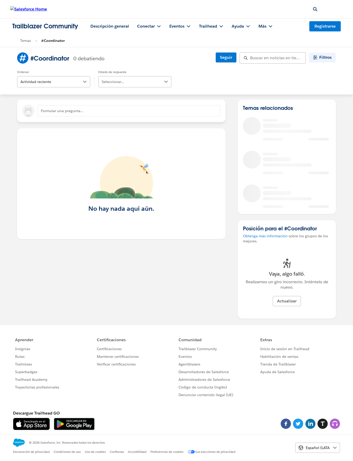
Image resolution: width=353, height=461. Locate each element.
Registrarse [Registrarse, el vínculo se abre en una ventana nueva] (325, 26)
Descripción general (109, 26)
